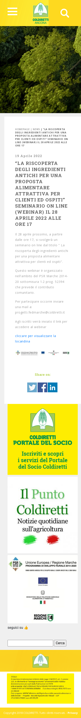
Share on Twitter (32, 387)
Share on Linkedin (52, 387)
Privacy (73, 713)
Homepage (22, 129)
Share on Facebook (42, 387)
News (36, 129)
